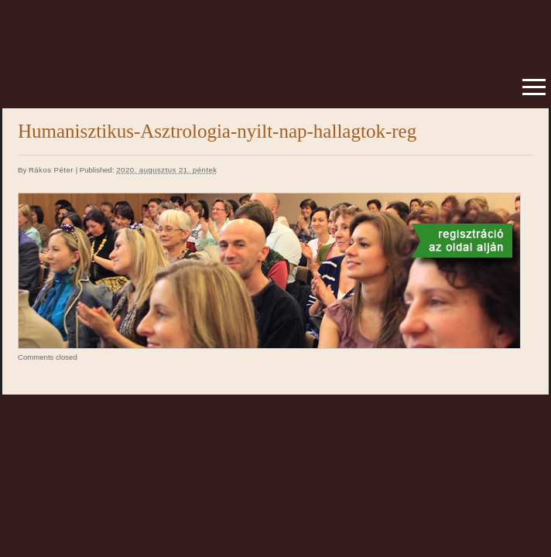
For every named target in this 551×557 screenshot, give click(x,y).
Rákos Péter (51, 170)
